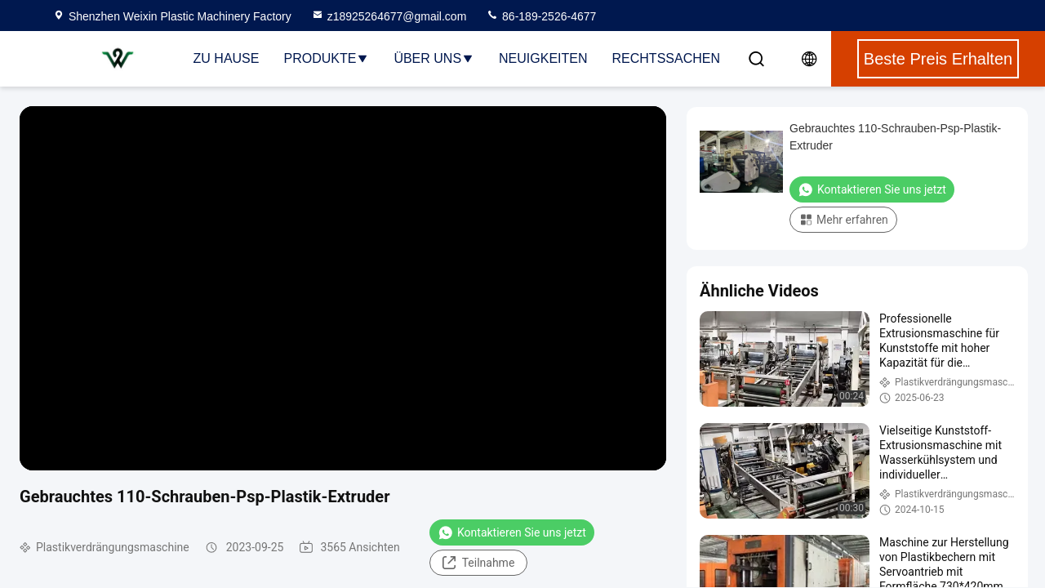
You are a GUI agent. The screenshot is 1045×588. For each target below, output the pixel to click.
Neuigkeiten (543, 58)
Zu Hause (226, 58)
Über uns (434, 58)
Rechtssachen (666, 58)
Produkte (326, 58)
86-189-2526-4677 (541, 16)
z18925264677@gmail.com (389, 16)
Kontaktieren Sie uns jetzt (512, 532)
